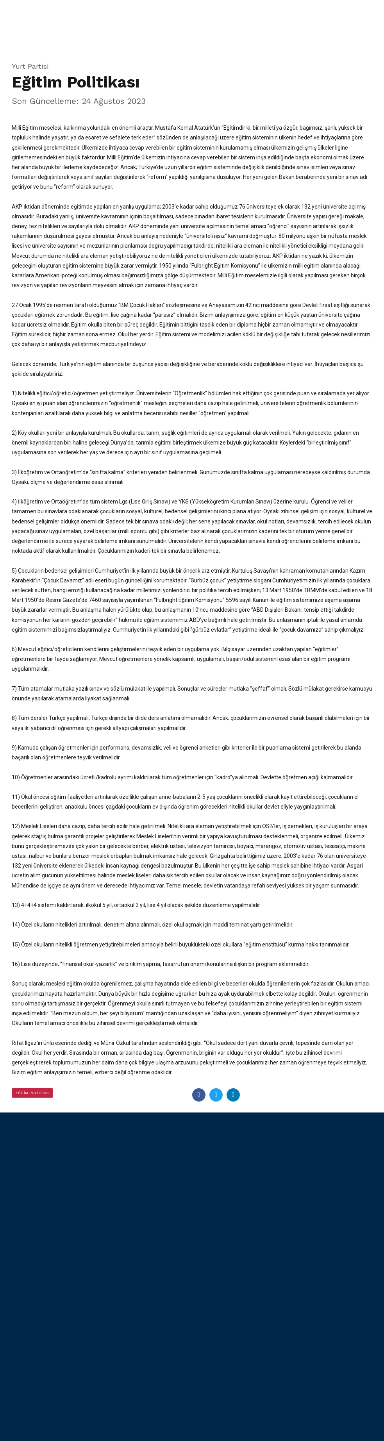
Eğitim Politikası (33, 1092)
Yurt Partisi (30, 66)
